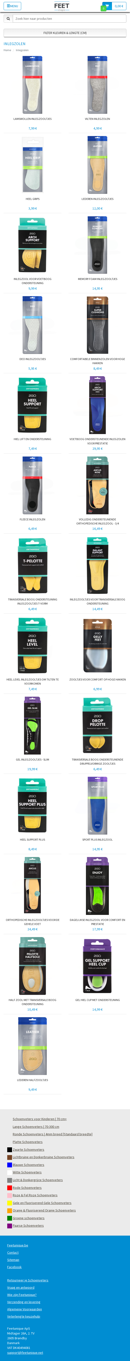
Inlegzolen (22, 50)
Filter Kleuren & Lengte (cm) (65, 33)
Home (7, 50)
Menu (12, 6)
